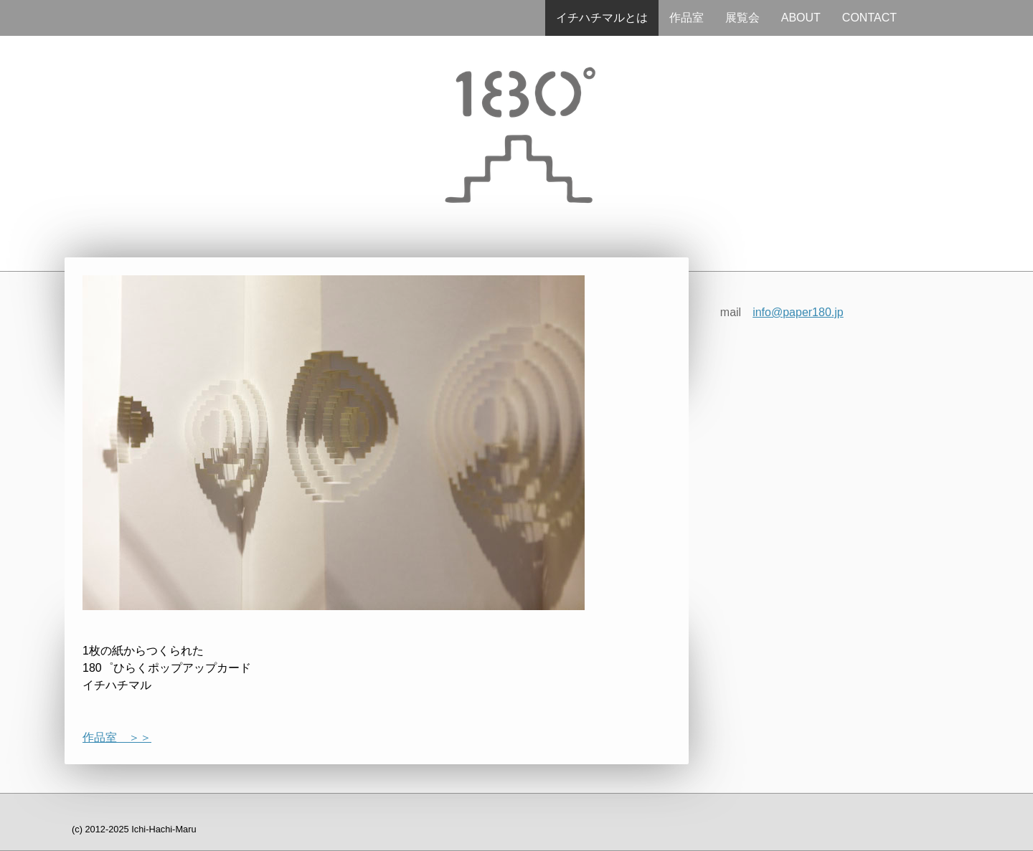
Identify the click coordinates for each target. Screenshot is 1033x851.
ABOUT (801, 17)
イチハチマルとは (602, 17)
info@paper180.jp (798, 312)
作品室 (686, 17)
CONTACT (869, 17)
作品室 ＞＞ (116, 737)
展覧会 (742, 17)
